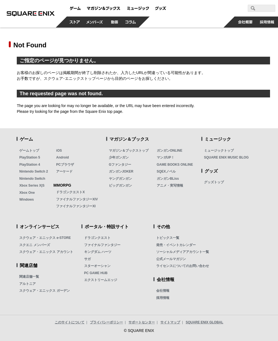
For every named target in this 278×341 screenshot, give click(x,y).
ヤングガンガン (120, 179)
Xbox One (27, 193)
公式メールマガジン (171, 259)
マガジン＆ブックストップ (128, 150)
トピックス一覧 (167, 238)
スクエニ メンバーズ (34, 245)
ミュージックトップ (219, 150)
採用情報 (162, 298)
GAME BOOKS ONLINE (175, 165)
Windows (26, 199)
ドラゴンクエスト (97, 238)
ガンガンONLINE (169, 150)
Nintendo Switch (32, 179)
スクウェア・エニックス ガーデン (44, 291)
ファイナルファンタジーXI (75, 206)
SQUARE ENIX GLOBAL (204, 322)
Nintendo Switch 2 (33, 171)
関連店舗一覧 (29, 277)
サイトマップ (170, 322)
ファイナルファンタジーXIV (77, 199)
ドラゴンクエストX (70, 192)
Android (62, 157)
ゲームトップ (29, 150)
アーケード (64, 171)
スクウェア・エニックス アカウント (46, 252)
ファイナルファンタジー (102, 245)
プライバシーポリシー (106, 322)
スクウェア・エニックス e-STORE (45, 238)
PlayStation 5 (29, 157)
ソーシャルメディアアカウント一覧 (182, 252)
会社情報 (162, 291)
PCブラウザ (65, 165)
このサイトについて (69, 322)
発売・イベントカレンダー (176, 245)
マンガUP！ (166, 157)
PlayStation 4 (29, 165)
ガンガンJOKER (121, 171)
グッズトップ (214, 182)
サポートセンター (141, 322)
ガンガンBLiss (168, 179)
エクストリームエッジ (100, 280)
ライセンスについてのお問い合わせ (182, 266)
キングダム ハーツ (97, 252)
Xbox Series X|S (31, 185)
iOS (59, 150)
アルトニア (27, 284)
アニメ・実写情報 (170, 185)
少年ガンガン (119, 157)
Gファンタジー (120, 165)
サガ (87, 259)
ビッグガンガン (120, 185)
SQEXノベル (166, 171)
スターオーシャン (97, 266)
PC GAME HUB (96, 273)
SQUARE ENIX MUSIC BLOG (226, 157)
